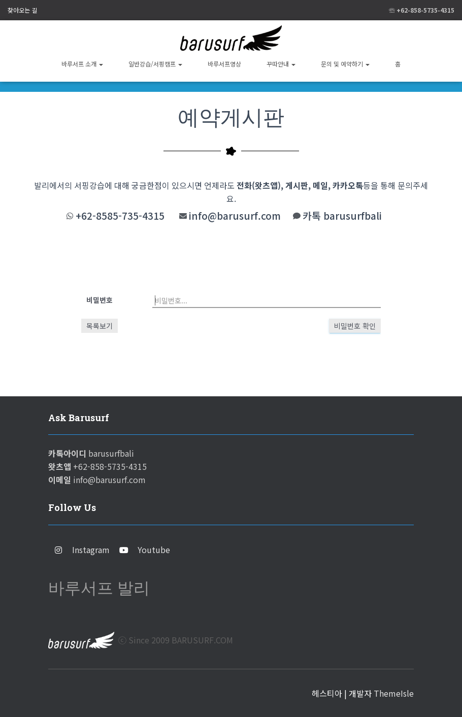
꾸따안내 (281, 63)
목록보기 (99, 326)
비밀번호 (99, 300)
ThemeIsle (394, 693)
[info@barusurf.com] (183, 216)
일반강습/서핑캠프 (155, 63)
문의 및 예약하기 (345, 63)
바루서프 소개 (82, 63)
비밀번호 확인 (355, 326)
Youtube (154, 549)
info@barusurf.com (235, 216)
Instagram (91, 549)
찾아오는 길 (22, 10)
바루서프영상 (224, 63)
